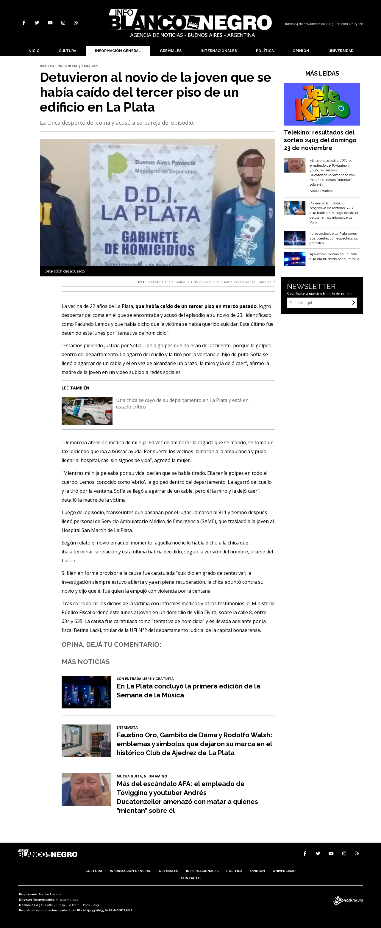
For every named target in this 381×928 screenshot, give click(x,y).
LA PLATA (153, 282)
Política (265, 51)
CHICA (214, 282)
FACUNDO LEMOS (253, 282)
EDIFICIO (168, 282)
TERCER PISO (229, 282)
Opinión (301, 51)
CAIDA (180, 282)
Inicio (33, 51)
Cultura (67, 51)
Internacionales (219, 51)
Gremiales (171, 51)
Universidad (341, 51)
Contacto (191, 878)
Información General (118, 51)
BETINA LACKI (197, 282)
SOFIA (271, 282)
